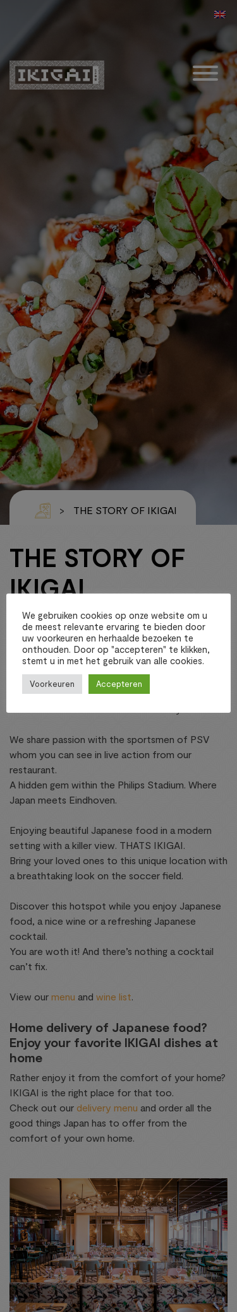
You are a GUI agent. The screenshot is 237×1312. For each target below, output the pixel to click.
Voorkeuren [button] (52, 684)
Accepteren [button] (119, 684)
